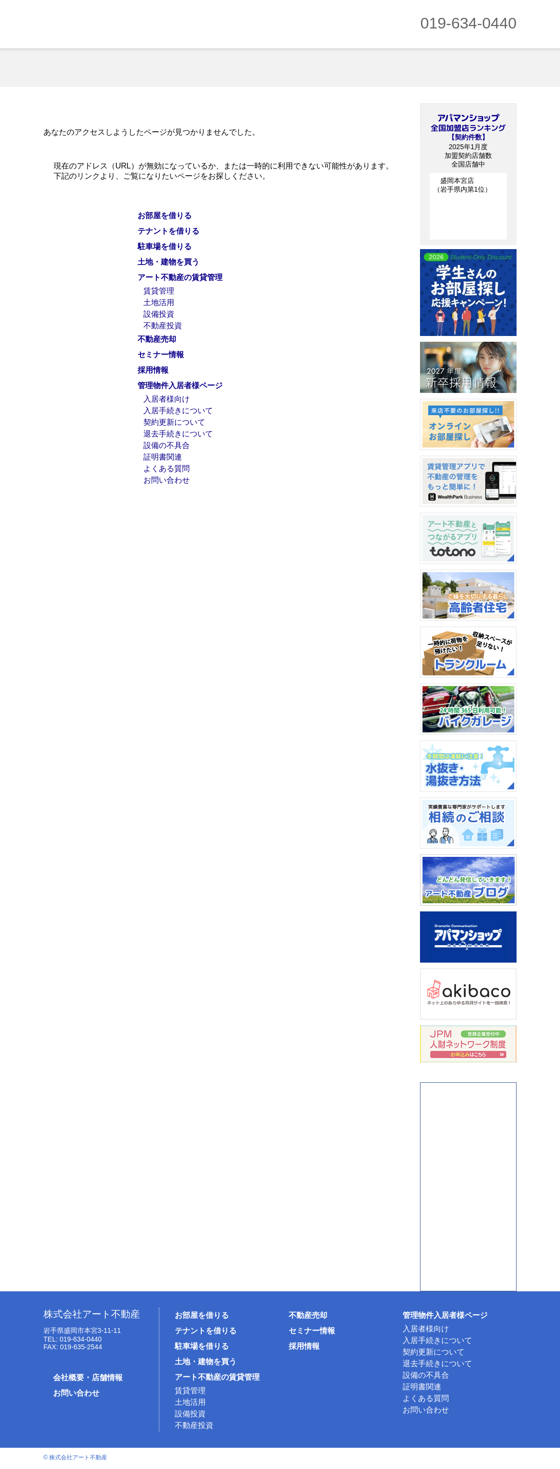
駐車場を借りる (239, 67)
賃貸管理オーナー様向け (397, 67)
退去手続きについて (178, 434)
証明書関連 (162, 457)
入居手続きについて (178, 410)
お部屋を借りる (81, 67)
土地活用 (158, 302)
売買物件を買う (318, 67)
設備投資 (158, 314)
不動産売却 (475, 67)
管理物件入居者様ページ (180, 385)
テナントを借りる (168, 231)
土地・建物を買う (168, 262)
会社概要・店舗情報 (88, 1377)
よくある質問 (166, 468)
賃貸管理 (158, 291)
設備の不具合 (166, 445)
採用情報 (153, 370)
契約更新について (174, 422)
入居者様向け (166, 399)
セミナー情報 (161, 354)
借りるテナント (160, 67)
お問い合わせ (166, 480)
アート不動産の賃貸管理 (180, 277)
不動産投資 (162, 326)
